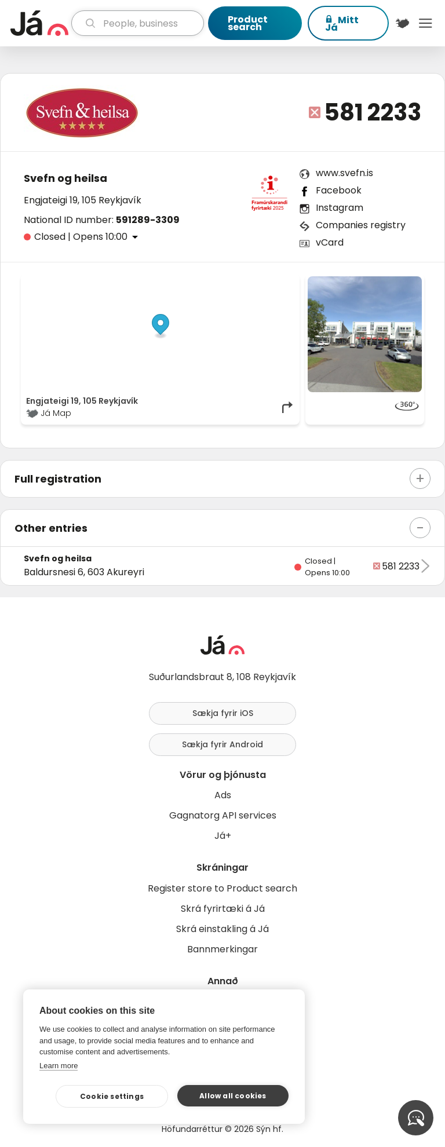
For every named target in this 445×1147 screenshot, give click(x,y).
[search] (137, 23)
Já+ (222, 835)
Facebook (339, 190)
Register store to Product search (222, 888)
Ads (222, 795)
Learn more (58, 1065)
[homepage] (39, 23)
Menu (425, 23)
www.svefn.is (344, 173)
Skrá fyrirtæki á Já (223, 908)
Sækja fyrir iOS (222, 713)
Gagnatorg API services (222, 815)
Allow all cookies (232, 1096)
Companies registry (361, 225)
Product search (248, 23)
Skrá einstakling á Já (222, 929)
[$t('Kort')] (402, 23)
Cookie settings (112, 1096)
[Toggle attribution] (284, 289)
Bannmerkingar (222, 949)
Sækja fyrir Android (222, 744)
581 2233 (372, 112)
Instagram (339, 207)
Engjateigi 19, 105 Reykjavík (82, 200)
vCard (330, 242)
